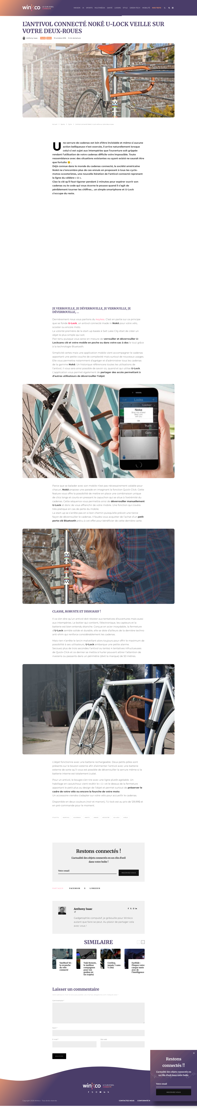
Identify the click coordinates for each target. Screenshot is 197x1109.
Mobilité (146, 8)
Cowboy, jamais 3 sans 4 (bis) (114, 965)
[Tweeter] (85, 888)
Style (125, 8)
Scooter (106, 817)
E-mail (55, 1042)
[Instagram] (96, 1095)
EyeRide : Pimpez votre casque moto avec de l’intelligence (138, 967)
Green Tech (135, 8)
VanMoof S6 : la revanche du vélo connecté (66, 966)
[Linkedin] (104, 1095)
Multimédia (100, 8)
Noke (96, 817)
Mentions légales (165, 1104)
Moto (49, 38)
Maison (77, 8)
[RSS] (108, 1095)
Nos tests (156, 8)
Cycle (43, 38)
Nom (54, 1031)
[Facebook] (88, 1095)
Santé (109, 8)
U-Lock (72, 323)
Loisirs (117, 8)
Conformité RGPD (145, 1104)
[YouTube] (100, 1095)
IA (83, 8)
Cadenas (77, 817)
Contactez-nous (126, 1104)
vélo (126, 817)
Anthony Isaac (32, 38)
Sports (89, 8)
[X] (92, 1095)
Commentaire (58, 1001)
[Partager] (74, 888)
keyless (100, 319)
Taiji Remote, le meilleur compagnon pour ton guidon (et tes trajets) (90, 969)
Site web (103, 1042)
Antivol (67, 817)
